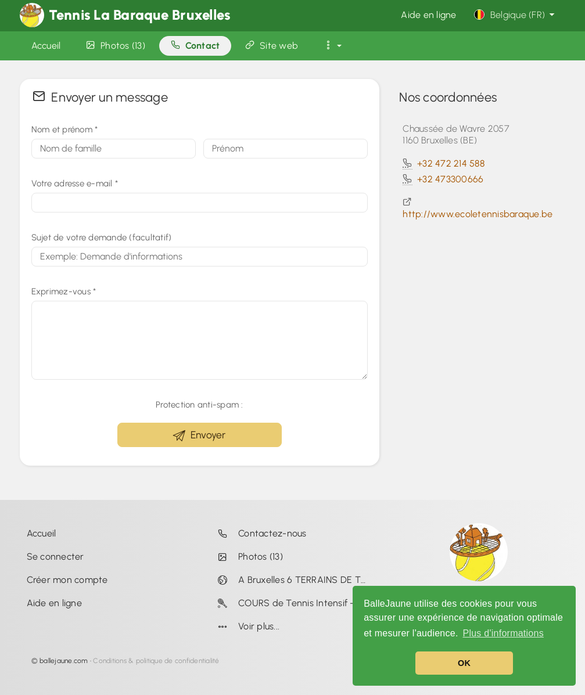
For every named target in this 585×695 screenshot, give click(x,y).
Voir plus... (246, 626)
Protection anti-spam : (199, 404)
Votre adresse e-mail (75, 183)
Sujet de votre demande (101, 237)
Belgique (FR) (515, 15)
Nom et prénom (64, 129)
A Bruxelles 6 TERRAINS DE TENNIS (294, 579)
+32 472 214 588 (450, 163)
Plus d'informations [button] (502, 633)
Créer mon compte (67, 579)
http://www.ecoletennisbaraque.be (477, 213)
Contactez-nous (260, 533)
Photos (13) (248, 556)
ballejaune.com (64, 661)
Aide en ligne (428, 14)
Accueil (41, 533)
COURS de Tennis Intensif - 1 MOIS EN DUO (294, 602)
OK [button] (464, 663)
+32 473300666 (450, 179)
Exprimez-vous (63, 291)
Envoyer (199, 435)
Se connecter (55, 556)
